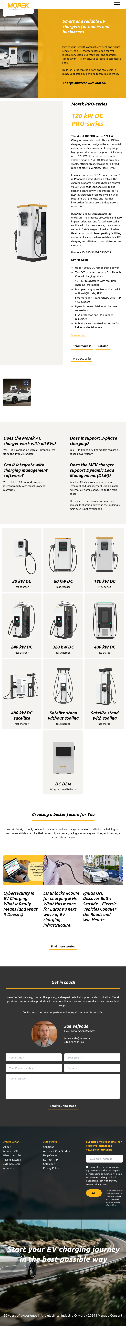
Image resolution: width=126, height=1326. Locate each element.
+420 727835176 (74, 1042)
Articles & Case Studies (56, 1151)
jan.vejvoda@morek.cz (77, 1038)
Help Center (50, 1155)
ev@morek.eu (11, 1163)
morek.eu (8, 1168)
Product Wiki (82, 358)
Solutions (48, 1146)
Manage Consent (110, 1315)
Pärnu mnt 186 (12, 1155)
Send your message (63, 1105)
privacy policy (107, 1177)
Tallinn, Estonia (12, 1159)
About (6, 1146)
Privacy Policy (51, 1168)
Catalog (103, 346)
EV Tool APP (50, 1159)
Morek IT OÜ (10, 1151)
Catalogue (49, 1163)
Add (93, 1193)
